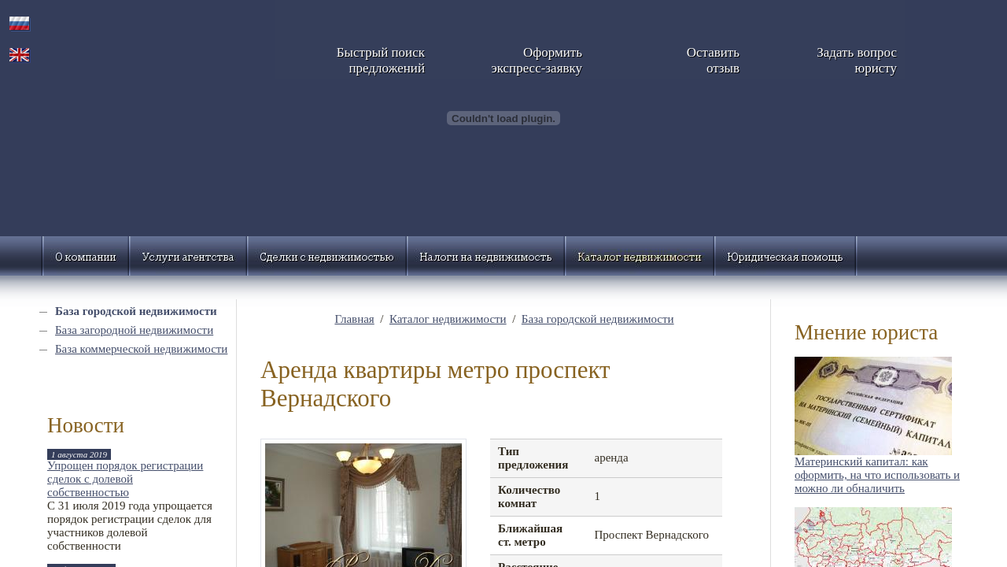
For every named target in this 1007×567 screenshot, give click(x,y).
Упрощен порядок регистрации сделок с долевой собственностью (125, 478)
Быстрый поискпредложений (381, 60)
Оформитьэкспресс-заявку (536, 60)
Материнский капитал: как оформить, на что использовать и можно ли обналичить (877, 475)
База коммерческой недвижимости (141, 349)
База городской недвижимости (136, 311)
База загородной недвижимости (134, 330)
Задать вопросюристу (857, 60)
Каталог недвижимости (448, 319)
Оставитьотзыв (713, 60)
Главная (354, 319)
